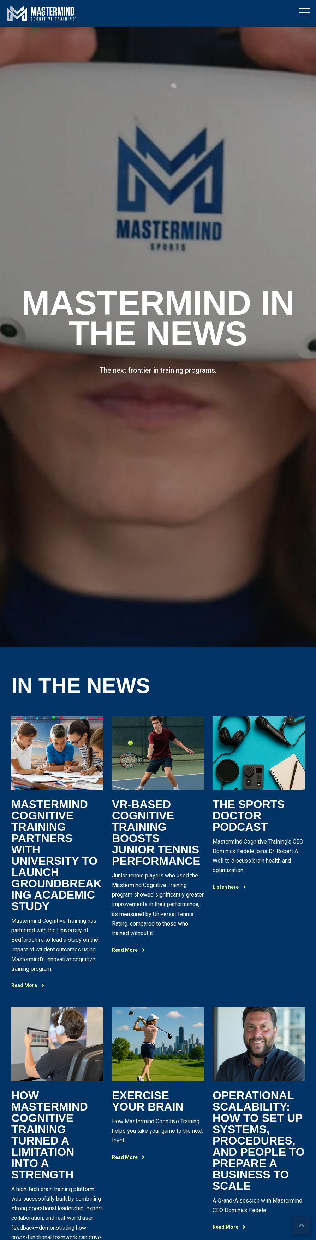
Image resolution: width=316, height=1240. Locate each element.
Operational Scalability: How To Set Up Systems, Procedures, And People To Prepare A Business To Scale (259, 1140)
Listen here (231, 887)
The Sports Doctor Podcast (249, 815)
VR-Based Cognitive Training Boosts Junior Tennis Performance (156, 832)
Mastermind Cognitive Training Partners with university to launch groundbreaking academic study (56, 855)
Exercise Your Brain (148, 1101)
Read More (29, 985)
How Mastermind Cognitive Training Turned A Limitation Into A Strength (49, 1135)
